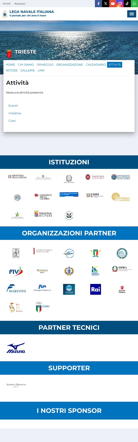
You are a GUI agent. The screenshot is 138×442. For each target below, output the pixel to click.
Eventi (13, 105)
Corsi (12, 120)
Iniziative (14, 113)
